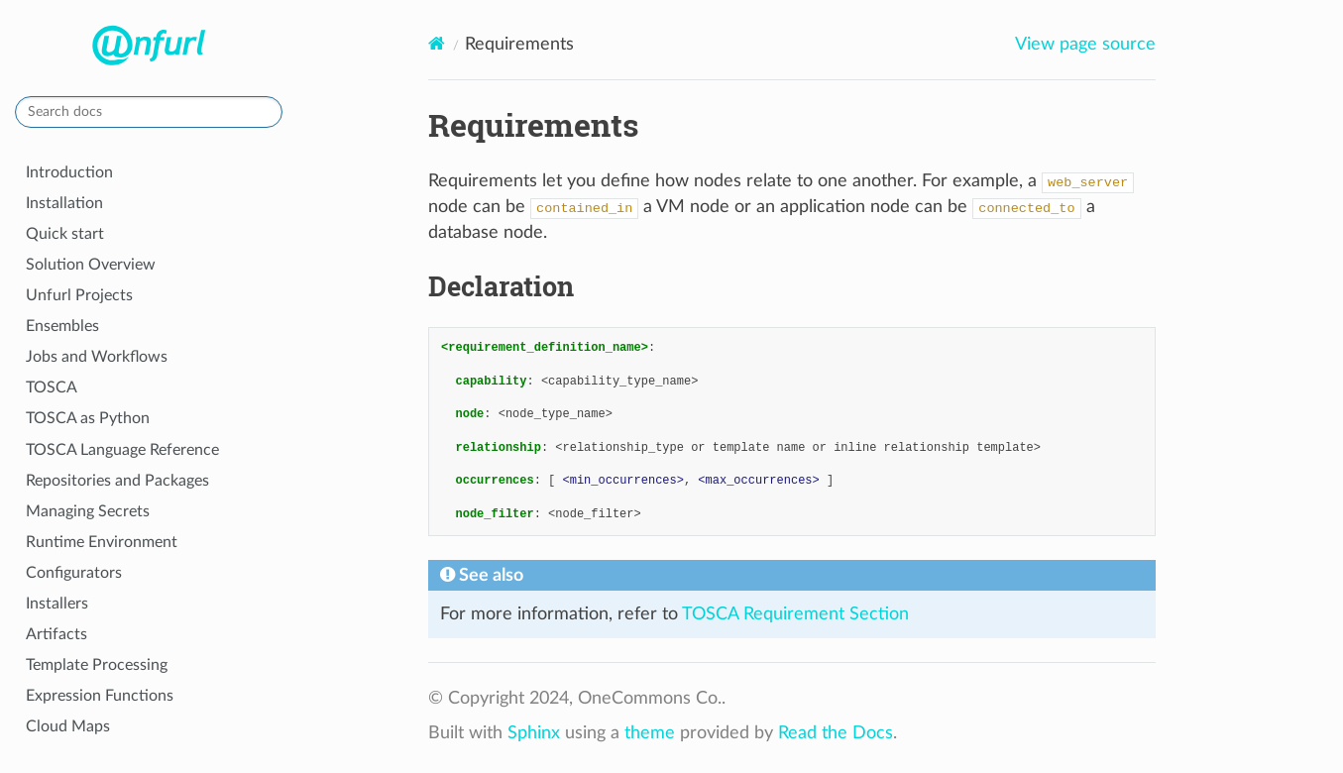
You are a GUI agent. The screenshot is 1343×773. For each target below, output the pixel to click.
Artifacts (56, 634)
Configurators (74, 573)
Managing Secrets (88, 511)
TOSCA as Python (88, 418)
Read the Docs (835, 733)
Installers (57, 603)
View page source (1085, 45)
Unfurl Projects (79, 295)
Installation (64, 203)
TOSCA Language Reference (122, 450)
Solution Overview (91, 265)
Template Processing (97, 665)
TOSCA (51, 387)
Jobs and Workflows (97, 357)
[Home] (436, 44)
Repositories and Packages (117, 481)
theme (649, 733)
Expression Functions (99, 696)
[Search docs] (149, 112)
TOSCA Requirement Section (795, 614)
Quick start (65, 234)
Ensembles (62, 326)
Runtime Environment (101, 542)
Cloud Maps (68, 726)
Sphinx (533, 733)
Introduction (69, 172)
